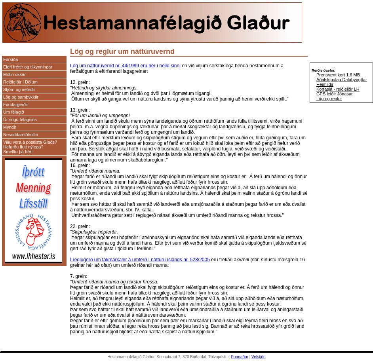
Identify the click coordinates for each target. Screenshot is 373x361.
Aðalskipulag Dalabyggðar (341, 79)
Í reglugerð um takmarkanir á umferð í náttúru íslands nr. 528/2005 (140, 259)
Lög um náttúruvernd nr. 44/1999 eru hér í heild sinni (125, 65)
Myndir (9, 127)
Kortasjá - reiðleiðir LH (338, 89)
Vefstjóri (258, 357)
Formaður (239, 357)
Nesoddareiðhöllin (20, 134)
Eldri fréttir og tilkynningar (27, 67)
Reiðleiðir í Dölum (20, 82)
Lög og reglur (329, 98)
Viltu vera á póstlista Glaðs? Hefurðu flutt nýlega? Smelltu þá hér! (30, 147)
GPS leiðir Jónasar (334, 93)
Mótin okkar (14, 74)
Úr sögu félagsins (20, 119)
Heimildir (324, 84)
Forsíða (10, 59)
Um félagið (13, 112)
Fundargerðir (15, 104)
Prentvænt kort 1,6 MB (338, 74)
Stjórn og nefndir (19, 89)
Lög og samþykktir (20, 97)
